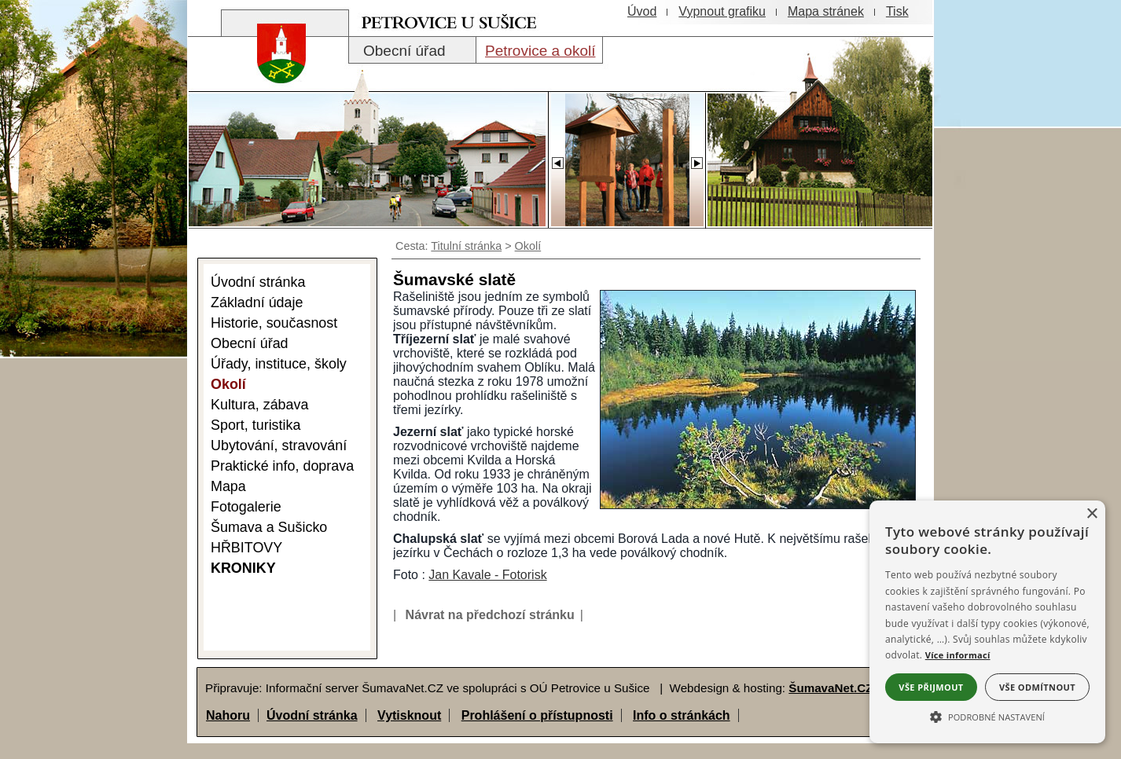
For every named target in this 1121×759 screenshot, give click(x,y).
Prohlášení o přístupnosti (537, 715)
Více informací (958, 655)
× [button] (1091, 514)
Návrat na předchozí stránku (490, 615)
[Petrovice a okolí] (539, 50)
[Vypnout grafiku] (722, 11)
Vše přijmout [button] (931, 687)
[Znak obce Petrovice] (273, 74)
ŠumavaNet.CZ (830, 688)
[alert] (987, 621)
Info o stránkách (681, 715)
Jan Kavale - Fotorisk (487, 574)
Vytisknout (409, 715)
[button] (987, 716)
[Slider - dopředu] (696, 159)
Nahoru (228, 715)
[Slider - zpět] (556, 159)
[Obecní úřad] (412, 50)
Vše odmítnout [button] (1037, 687)
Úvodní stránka (312, 715)
